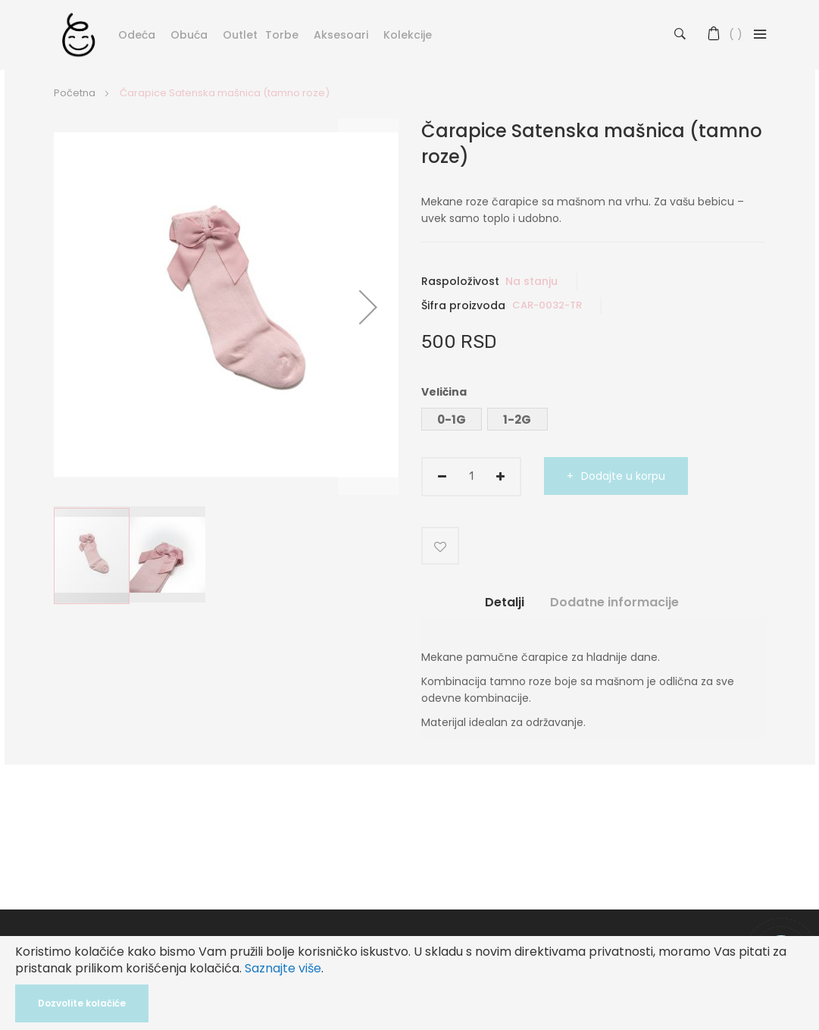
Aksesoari (341, 34)
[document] (409, 983)
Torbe (282, 34)
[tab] (504, 608)
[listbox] (593, 421)
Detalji (504, 602)
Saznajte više (283, 968)
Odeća (136, 34)
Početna (74, 93)
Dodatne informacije (614, 602)
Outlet (240, 34)
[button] (368, 306)
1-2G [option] (517, 419)
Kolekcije (407, 34)
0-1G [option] (451, 419)
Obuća (189, 34)
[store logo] (78, 34)
